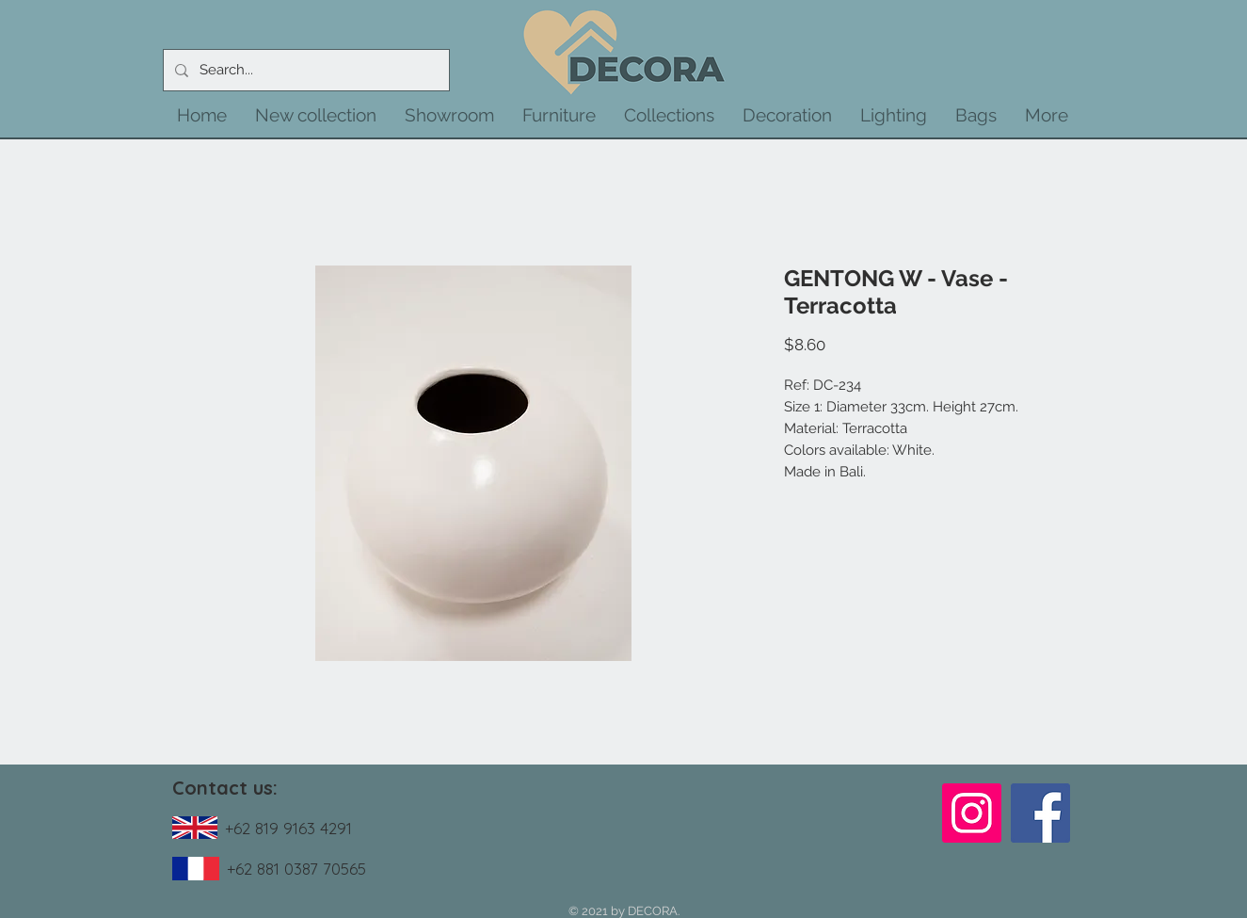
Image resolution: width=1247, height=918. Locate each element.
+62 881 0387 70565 (296, 868)
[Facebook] (1040, 813)
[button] (316, 115)
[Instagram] (971, 813)
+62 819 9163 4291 (288, 828)
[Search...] (304, 70)
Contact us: (225, 787)
